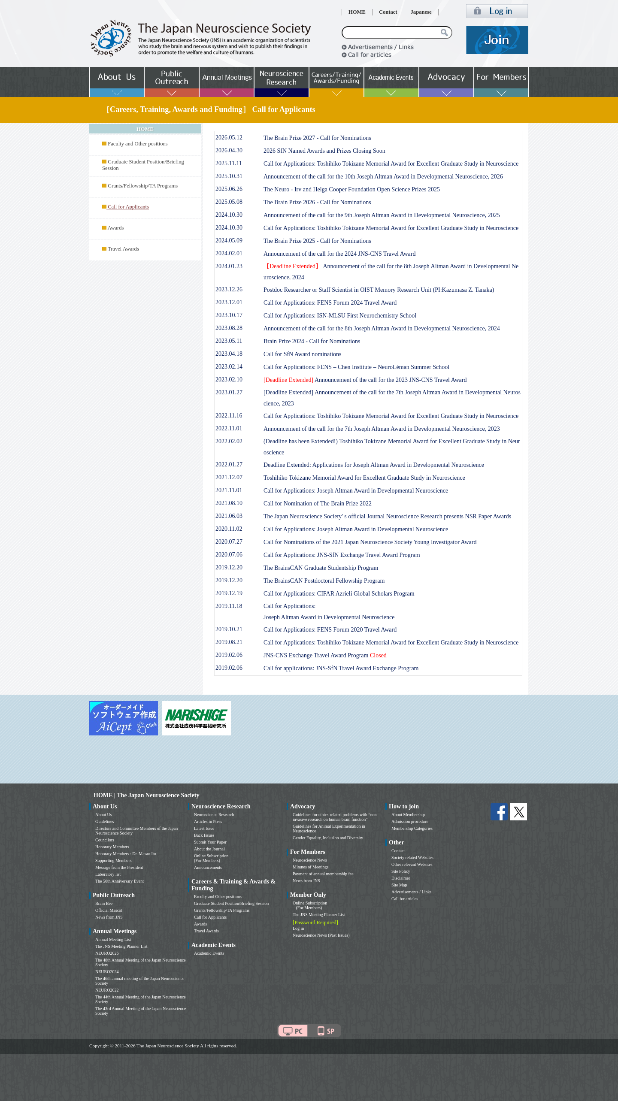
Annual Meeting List (113, 939)
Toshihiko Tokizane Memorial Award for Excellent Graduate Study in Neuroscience (364, 478)
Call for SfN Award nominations (302, 354)
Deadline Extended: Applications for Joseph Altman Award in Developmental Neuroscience (374, 465)
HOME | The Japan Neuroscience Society (146, 795)
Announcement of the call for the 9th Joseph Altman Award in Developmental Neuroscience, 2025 (382, 215)
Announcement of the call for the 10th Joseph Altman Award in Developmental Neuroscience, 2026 (383, 176)
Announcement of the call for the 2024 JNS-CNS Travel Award (340, 254)
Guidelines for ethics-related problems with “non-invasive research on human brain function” (335, 817)
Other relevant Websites (412, 864)
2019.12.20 (228, 567)
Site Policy (400, 871)
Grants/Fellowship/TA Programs (143, 186)
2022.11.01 (228, 428)
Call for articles (404, 898)
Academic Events (209, 953)
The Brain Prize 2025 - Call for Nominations (317, 241)
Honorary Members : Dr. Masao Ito (125, 853)
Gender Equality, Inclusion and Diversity (328, 837)
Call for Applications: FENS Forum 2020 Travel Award (330, 629)
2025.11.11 (228, 163)
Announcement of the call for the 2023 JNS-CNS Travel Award (365, 380)
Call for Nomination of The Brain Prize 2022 (318, 503)
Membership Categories (412, 828)
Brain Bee (103, 903)
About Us (103, 814)
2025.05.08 (228, 202)
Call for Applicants (210, 917)
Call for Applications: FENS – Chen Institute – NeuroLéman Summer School (356, 367)
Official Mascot (108, 910)
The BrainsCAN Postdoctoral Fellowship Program (324, 581)
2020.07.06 (228, 554)
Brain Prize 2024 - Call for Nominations (312, 341)
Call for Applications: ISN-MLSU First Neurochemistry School (340, 315)
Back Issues (204, 835)
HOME (357, 12)
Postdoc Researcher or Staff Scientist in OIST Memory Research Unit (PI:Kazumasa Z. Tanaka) (379, 290)
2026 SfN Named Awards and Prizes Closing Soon (324, 151)
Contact (388, 12)
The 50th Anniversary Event (119, 881)
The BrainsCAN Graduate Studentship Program (321, 568)
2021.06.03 (228, 516)
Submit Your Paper (210, 842)
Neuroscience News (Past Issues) (321, 935)
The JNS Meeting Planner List (121, 946)
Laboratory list (108, 874)
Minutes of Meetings (310, 867)
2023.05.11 (228, 341)
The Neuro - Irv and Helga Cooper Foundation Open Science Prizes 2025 (352, 189)
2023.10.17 (228, 315)
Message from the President (119, 867)
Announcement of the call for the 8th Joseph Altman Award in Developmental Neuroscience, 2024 (382, 328)
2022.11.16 (228, 415)
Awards (115, 228)
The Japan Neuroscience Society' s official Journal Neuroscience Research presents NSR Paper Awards (387, 516)
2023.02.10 (228, 379)
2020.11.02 (228, 529)
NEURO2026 (106, 953)
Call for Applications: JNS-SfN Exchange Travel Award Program (342, 555)
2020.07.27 (228, 541)
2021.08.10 (228, 503)
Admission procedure (409, 821)
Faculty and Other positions (138, 144)
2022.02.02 (228, 441)
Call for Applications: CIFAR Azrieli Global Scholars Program (339, 593)
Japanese (421, 12)
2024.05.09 (228, 240)
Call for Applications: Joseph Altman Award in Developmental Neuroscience (356, 490)
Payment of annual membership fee (323, 873)
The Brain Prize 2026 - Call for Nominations (317, 202)
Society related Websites (412, 857)
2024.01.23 (228, 266)
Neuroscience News (310, 860)
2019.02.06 (228, 655)
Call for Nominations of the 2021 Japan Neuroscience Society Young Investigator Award (370, 542)
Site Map (399, 885)
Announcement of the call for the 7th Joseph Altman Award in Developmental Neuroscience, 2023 (382, 429)
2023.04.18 (228, 354)
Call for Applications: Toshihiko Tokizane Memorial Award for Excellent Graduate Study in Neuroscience (391, 163)
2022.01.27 (228, 464)
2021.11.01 (228, 490)
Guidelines (104, 821)
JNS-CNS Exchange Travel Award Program (325, 655)
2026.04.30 (228, 150)
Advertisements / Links (411, 891)
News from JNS (109, 917)
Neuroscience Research (214, 814)
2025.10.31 (228, 176)
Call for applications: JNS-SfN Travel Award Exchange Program (341, 668)
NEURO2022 (106, 990)
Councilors (104, 840)
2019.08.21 (228, 642)
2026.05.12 (228, 137)
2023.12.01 (228, 302)
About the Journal (209, 849)
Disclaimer (400, 878)
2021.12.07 (228, 477)
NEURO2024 (106, 971)
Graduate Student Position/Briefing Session (231, 903)
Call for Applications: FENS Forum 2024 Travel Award (330, 302)
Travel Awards (123, 249)
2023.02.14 (228, 366)
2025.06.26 (228, 189)
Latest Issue (204, 828)
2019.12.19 (228, 593)
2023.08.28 (228, 328)
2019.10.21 (228, 629)
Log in (298, 928)
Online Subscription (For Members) (211, 858)
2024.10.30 (228, 215)
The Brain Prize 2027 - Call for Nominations (317, 138)
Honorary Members (112, 846)
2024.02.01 (228, 253)
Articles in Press (208, 821)
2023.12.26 (228, 289)
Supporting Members (113, 860)
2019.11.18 (228, 606)
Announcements (208, 867)
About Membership (408, 814)
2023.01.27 (228, 392)
